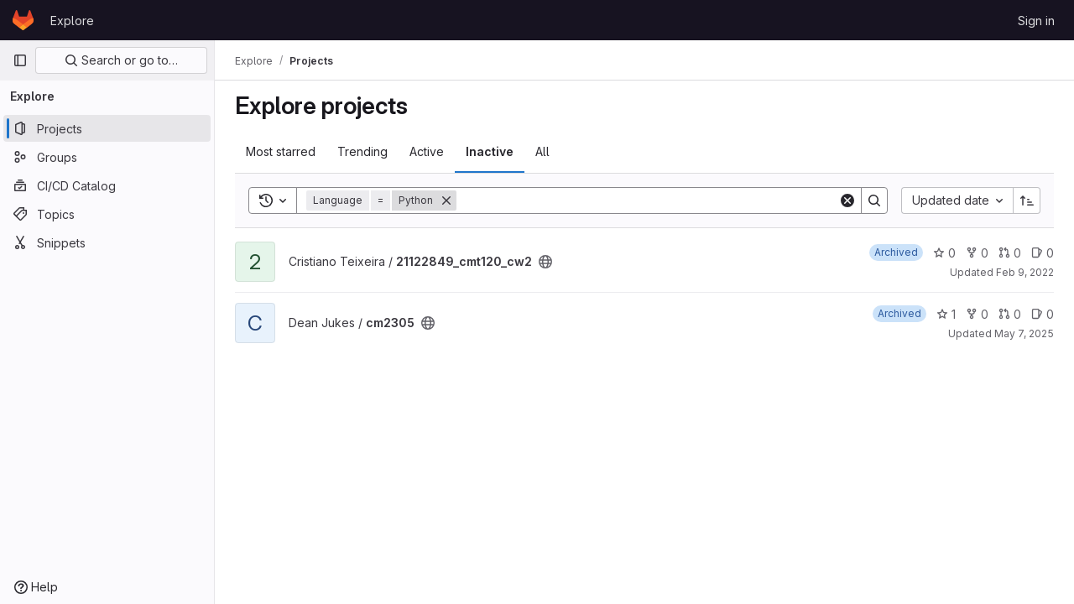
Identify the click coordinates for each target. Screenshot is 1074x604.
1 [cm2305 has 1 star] (946, 314)
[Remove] (446, 200)
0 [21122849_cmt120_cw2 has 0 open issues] (1042, 253)
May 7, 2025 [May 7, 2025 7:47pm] (1024, 333)
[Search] (647, 200)
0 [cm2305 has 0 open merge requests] (1009, 314)
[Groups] (107, 156)
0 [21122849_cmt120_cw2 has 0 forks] (977, 253)
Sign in (1036, 20)
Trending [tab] (362, 151)
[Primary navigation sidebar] (20, 60)
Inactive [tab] (490, 151)
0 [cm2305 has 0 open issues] (1042, 314)
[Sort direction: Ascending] (1027, 200)
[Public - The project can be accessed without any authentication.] (545, 261)
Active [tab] (426, 151)
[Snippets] (107, 242)
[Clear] (847, 200)
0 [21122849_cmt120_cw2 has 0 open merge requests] (1009, 253)
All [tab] (542, 151)
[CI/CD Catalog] (107, 185)
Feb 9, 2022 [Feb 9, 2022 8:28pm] (1025, 272)
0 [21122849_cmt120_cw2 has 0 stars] (944, 253)
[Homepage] (23, 20)
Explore (72, 20)
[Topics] (107, 213)
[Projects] (107, 128)
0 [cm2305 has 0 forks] (977, 314)
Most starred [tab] (280, 151)
